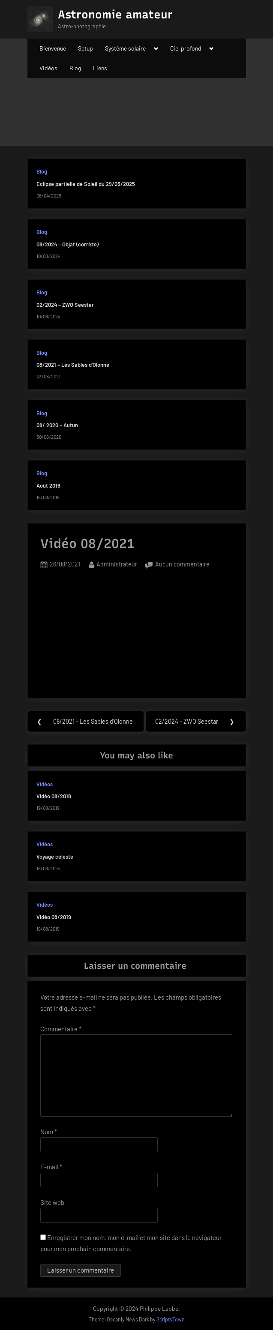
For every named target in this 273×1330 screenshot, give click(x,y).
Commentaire (60, 1029)
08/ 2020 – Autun (57, 425)
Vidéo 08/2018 (53, 796)
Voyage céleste (54, 856)
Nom (48, 1131)
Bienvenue (52, 48)
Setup (85, 48)
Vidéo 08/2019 (53, 917)
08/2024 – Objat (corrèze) (67, 244)
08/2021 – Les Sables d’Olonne (72, 364)
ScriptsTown (170, 1319)
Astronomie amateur (115, 14)
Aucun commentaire (182, 564)
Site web (52, 1202)
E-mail (51, 1167)
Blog (75, 68)
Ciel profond (185, 48)
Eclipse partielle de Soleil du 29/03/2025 (85, 183)
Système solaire (125, 48)
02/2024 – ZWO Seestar (65, 304)
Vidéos (48, 68)
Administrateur (116, 563)
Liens (100, 68)
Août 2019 (48, 485)
